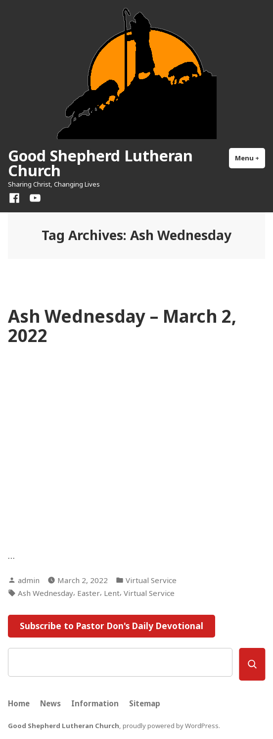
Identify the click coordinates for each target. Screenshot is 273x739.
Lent (112, 593)
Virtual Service (151, 580)
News (50, 703)
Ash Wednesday (45, 593)
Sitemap (144, 703)
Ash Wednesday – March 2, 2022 (122, 325)
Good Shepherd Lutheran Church (100, 163)
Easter (88, 593)
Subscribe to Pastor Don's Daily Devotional (111, 626)
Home (19, 703)
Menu (250, 157)
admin (29, 580)
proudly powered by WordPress (171, 725)
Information (95, 703)
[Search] (252, 664)
